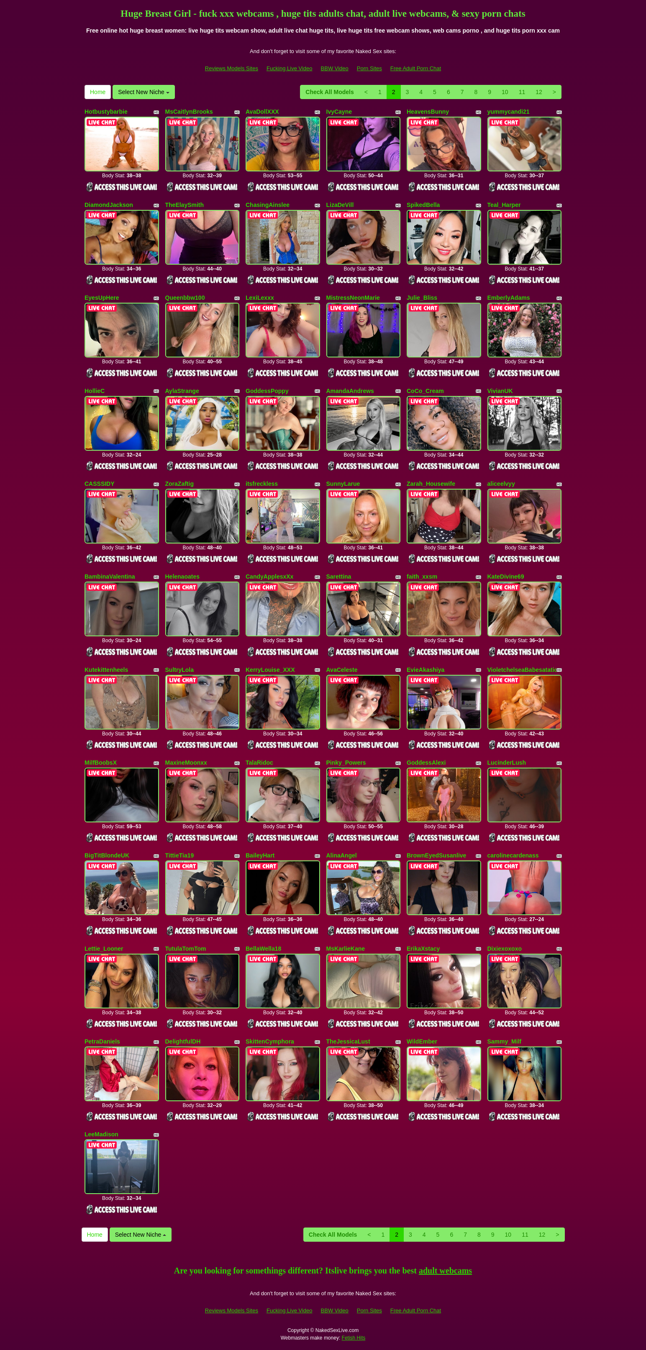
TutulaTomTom (185, 948)
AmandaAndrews (350, 391)
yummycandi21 (508, 111)
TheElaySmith (184, 205)
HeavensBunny (428, 111)
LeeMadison (101, 1134)
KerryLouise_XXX (270, 669)
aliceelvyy (501, 483)
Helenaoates (182, 576)
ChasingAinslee (268, 205)
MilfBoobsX (101, 762)
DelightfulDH (183, 1041)
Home (97, 92)
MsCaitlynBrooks (189, 111)
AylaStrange (182, 391)
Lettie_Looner (104, 948)
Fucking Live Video (290, 68)
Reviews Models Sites (231, 68)
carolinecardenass (513, 855)
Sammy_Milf (504, 1041)
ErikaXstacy (423, 948)
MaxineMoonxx (186, 762)
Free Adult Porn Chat (415, 68)
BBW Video (335, 68)
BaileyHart (260, 855)
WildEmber (422, 1041)
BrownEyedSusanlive (436, 855)
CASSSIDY (100, 483)
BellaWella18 (263, 948)
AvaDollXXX (262, 111)
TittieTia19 (179, 855)
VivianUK (500, 391)
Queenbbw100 (185, 297)
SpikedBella (423, 205)
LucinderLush (506, 762)
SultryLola (179, 669)
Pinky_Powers (346, 762)
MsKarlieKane (345, 948)
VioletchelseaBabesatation (524, 669)
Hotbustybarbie (106, 111)
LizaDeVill (340, 205)
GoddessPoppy (267, 391)
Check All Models (329, 92)
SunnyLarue (343, 483)
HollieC (95, 391)
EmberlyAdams (508, 297)
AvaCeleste (342, 669)
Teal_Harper (504, 205)
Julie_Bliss (422, 297)
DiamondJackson (109, 205)
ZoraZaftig (179, 483)
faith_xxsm (422, 576)
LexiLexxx (260, 297)
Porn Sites (369, 68)
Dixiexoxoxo (504, 948)
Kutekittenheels (106, 669)
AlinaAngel (341, 855)
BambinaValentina (110, 576)
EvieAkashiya (425, 669)
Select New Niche (143, 92)
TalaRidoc (259, 762)
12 (539, 92)
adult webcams (445, 1270)
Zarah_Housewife (431, 483)
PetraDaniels (102, 1041)
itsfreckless (262, 483)
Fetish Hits (354, 1338)
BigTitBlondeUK (107, 855)
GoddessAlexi (426, 762)
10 (505, 92)
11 (522, 92)
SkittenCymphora (270, 1041)
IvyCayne (339, 111)
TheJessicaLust (348, 1041)
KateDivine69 (505, 576)
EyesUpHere (102, 297)
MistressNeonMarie (353, 297)
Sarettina (338, 576)
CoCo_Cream (425, 391)
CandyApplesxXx (269, 576)
